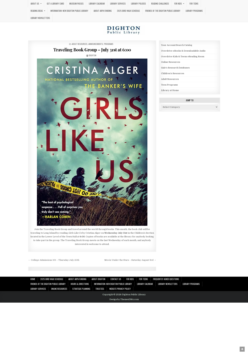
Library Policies (138, 3)
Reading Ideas (37, 10)
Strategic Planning (81, 288)
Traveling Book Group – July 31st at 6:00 (92, 50)
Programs (108, 44)
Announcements (95, 44)
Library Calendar (97, 3)
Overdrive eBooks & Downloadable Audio (183, 51)
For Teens (194, 3)
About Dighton (98, 279)
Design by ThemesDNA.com (124, 299)
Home (32, 279)
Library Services (118, 3)
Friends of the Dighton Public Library (162, 10)
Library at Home (170, 90)
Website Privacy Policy (120, 288)
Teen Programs (169, 85)
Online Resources (170, 62)
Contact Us (115, 279)
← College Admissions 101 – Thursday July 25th (53, 260)
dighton (92, 55)
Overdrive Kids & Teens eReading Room (182, 56)
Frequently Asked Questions (166, 279)
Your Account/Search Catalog (176, 45)
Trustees (99, 288)
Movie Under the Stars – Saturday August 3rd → (130, 260)
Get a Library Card (55, 3)
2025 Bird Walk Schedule (128, 10)
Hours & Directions (80, 284)
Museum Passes (76, 3)
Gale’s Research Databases (175, 67)
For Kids (178, 3)
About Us (35, 3)
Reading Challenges (160, 3)
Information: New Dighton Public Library (69, 10)
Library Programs (194, 10)
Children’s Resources (172, 73)
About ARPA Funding (103, 10)
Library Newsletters (40, 18)
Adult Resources (79, 44)
